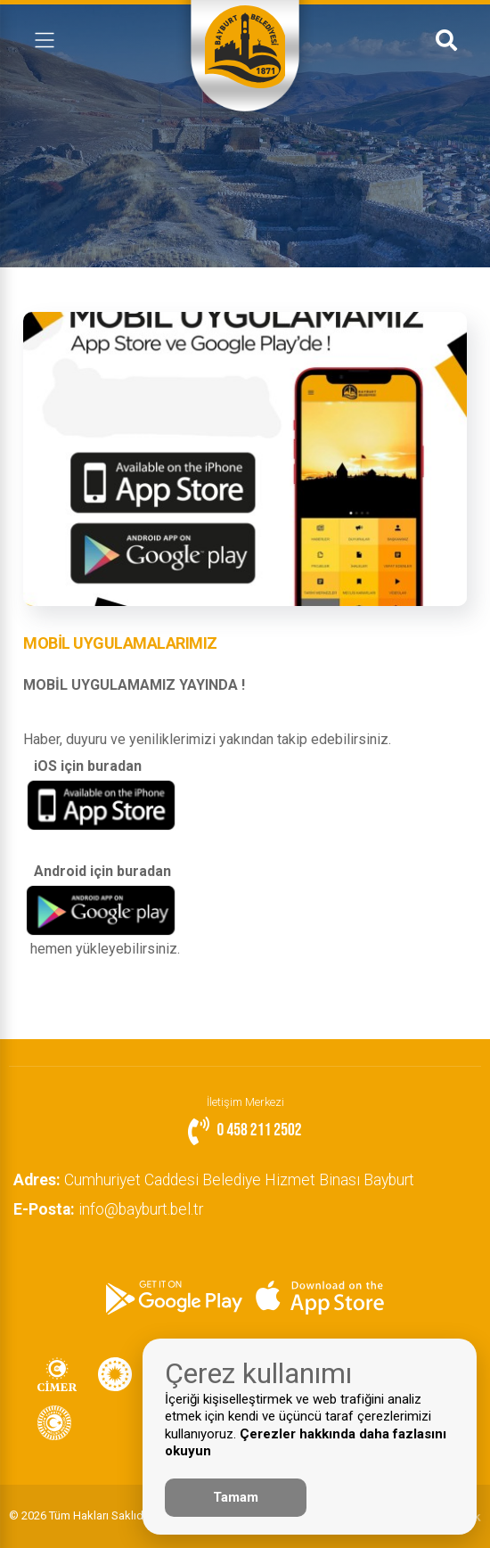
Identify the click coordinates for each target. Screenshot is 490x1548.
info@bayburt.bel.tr (113, 1209)
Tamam (235, 1497)
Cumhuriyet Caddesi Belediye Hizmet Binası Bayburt (218, 1180)
